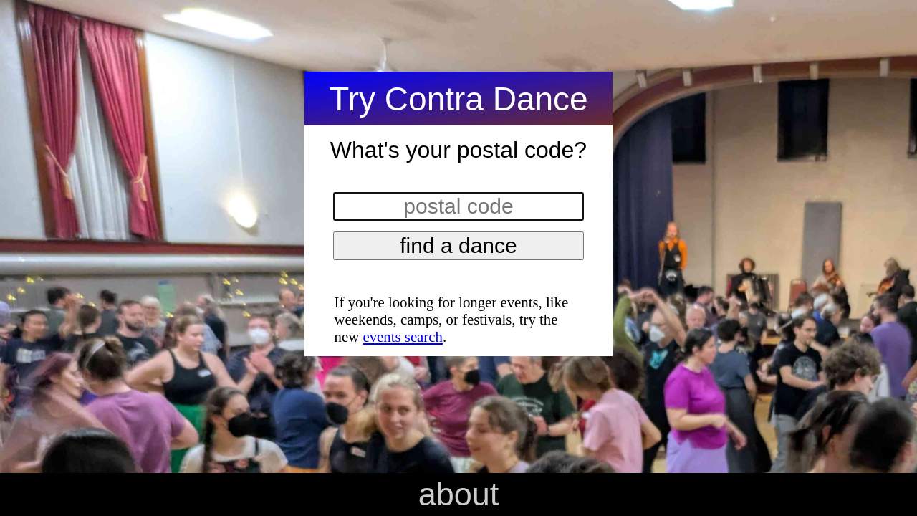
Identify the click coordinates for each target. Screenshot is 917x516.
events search (402, 336)
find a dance (458, 245)
